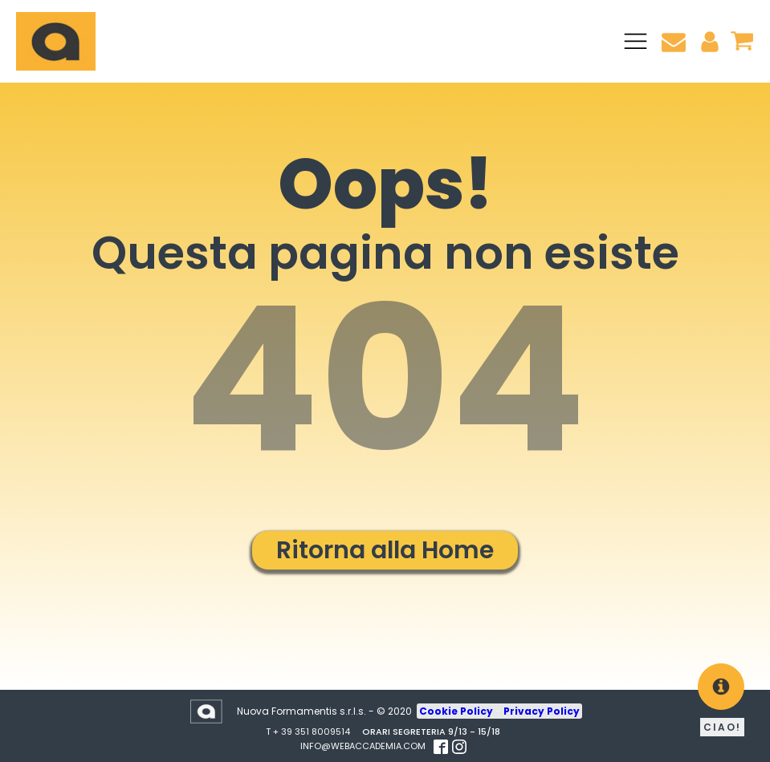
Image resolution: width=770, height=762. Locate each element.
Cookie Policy (457, 711)
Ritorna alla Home (385, 550)
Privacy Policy (541, 711)
